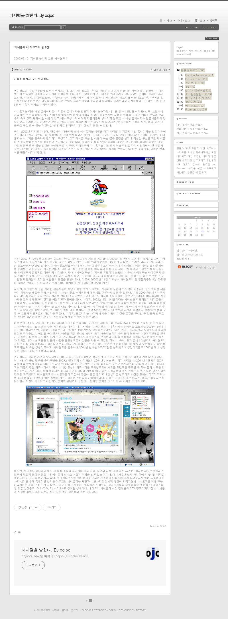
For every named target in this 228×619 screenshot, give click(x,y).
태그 (169, 20)
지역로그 (45, 610)
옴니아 (196, 164)
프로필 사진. (184, 258)
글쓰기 (74, 610)
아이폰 (192, 168)
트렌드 (195, 148)
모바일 (191, 152)
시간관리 (181, 172)
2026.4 (196, 217)
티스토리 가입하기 (206, 267)
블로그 (202, 172)
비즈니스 (211, 148)
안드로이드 (199, 160)
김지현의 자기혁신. (187, 250)
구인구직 (211, 160)
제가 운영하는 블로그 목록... (193, 132)
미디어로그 (183, 20)
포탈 (213, 152)
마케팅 (188, 160)
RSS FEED (215, 38)
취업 (190, 156)
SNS (187, 148)
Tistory (141, 610)
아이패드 (181, 156)
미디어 (206, 156)
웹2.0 (186, 164)
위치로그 (199, 20)
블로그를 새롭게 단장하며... (192, 128)
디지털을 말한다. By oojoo (31, 15)
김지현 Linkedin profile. (190, 254)
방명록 (214, 20)
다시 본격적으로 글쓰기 (190, 124)
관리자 (65, 610)
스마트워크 (210, 168)
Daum (112, 610)
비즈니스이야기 (162, 70)
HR (178, 164)
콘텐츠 (180, 148)
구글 (213, 156)
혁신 (202, 148)
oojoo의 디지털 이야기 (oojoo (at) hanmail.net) (55, 556)
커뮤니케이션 (203, 152)
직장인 (197, 156)
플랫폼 (191, 172)
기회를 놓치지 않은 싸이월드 (47, 58)
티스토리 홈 (185, 266)
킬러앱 (206, 164)
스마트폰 (181, 152)
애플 (199, 168)
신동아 (180, 160)
